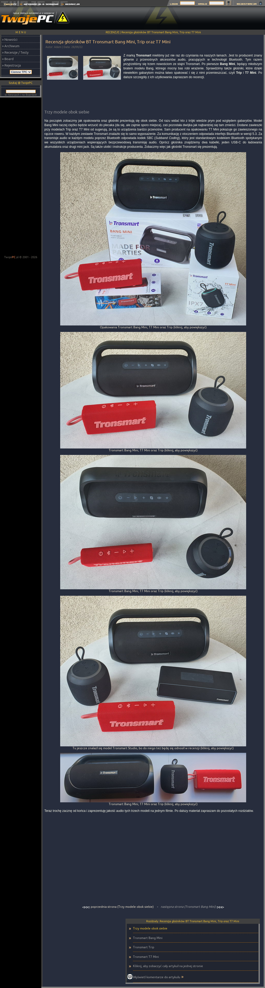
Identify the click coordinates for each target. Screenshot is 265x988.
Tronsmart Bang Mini (147, 938)
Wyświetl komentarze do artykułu (156, 977)
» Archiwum (10, 46)
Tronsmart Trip (143, 947)
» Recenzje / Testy (15, 52)
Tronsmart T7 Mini (146, 956)
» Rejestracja (11, 65)
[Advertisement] (20, 177)
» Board (8, 59)
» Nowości (9, 39)
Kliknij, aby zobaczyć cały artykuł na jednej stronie (168, 966)
